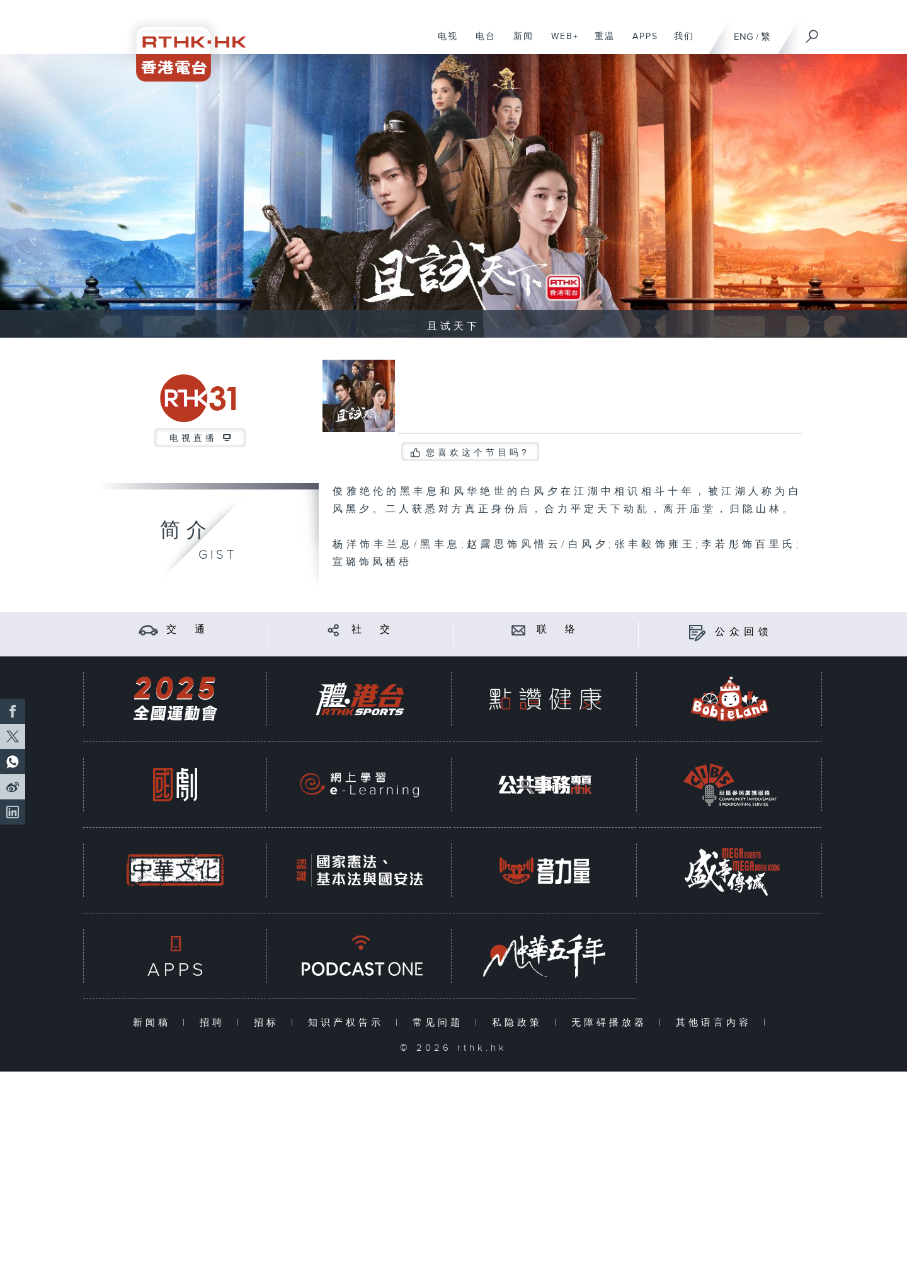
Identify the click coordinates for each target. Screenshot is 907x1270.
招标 (269, 1022)
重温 (600, 42)
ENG (743, 36)
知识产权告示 (348, 1022)
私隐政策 (520, 1022)
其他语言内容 (716, 1022)
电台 (481, 42)
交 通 (187, 630)
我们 (679, 42)
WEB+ (560, 42)
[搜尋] (812, 32)
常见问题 (441, 1022)
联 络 (558, 630)
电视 (443, 42)
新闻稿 (154, 1022)
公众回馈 (744, 632)
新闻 (518, 42)
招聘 (215, 1022)
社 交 (372, 630)
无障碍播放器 (612, 1022)
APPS (640, 42)
